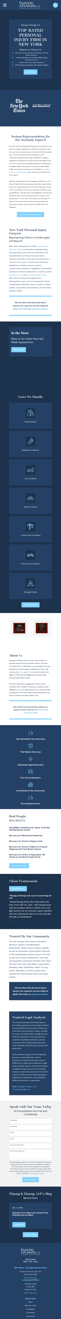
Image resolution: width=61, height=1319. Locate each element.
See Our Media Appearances (30, 214)
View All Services (30, 605)
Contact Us (30, 1316)
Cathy (21, 672)
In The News (30, 1313)
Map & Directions (30, 1278)
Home (30, 1302)
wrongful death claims (37, 275)
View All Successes (19, 866)
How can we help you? (17, 1151)
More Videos (19, 350)
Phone (12, 1132)
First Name (13, 1120)
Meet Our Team (30, 1305)
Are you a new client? (17, 1145)
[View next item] (32, 120)
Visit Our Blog (30, 1235)
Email (12, 1139)
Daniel (29, 672)
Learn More (30, 72)
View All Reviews (18, 889)
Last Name (13, 1126)
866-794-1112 (30, 1261)
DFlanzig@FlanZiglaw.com (26, 1086)
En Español (31, 1309)
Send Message (30, 1180)
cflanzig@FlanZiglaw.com (21, 1089)
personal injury (16, 275)
